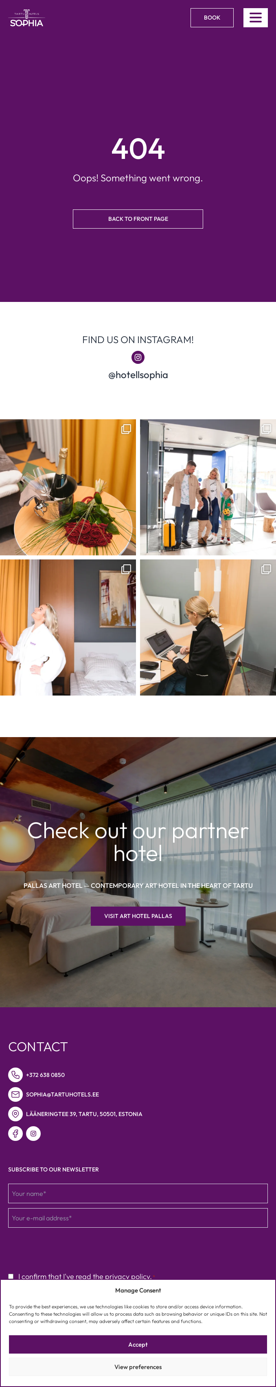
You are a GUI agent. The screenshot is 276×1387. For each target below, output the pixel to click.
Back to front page (138, 218)
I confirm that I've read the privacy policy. (86, 1276)
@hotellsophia (138, 374)
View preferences (138, 1367)
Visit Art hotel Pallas (138, 916)
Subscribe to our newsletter (53, 1169)
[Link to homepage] (26, 18)
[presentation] (70, 1248)
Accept (138, 1344)
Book (212, 17)
